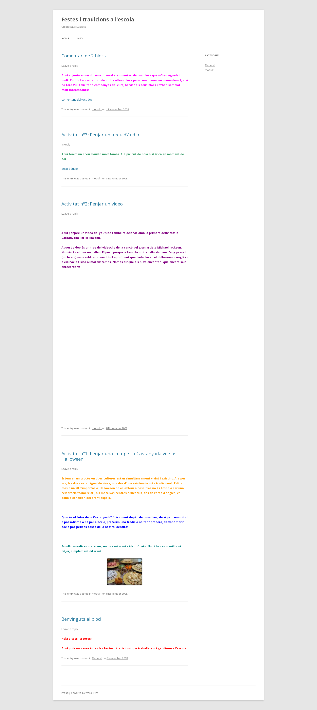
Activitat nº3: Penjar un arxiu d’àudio (100, 135)
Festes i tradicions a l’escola (97, 19)
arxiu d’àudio (69, 169)
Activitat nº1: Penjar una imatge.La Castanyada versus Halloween (118, 456)
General (97, 658)
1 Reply (65, 144)
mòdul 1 (97, 109)
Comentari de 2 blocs (83, 56)
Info (80, 38)
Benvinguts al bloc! (81, 619)
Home (65, 38)
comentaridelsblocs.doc (76, 99)
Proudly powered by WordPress (79, 693)
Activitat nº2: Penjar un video (92, 204)
